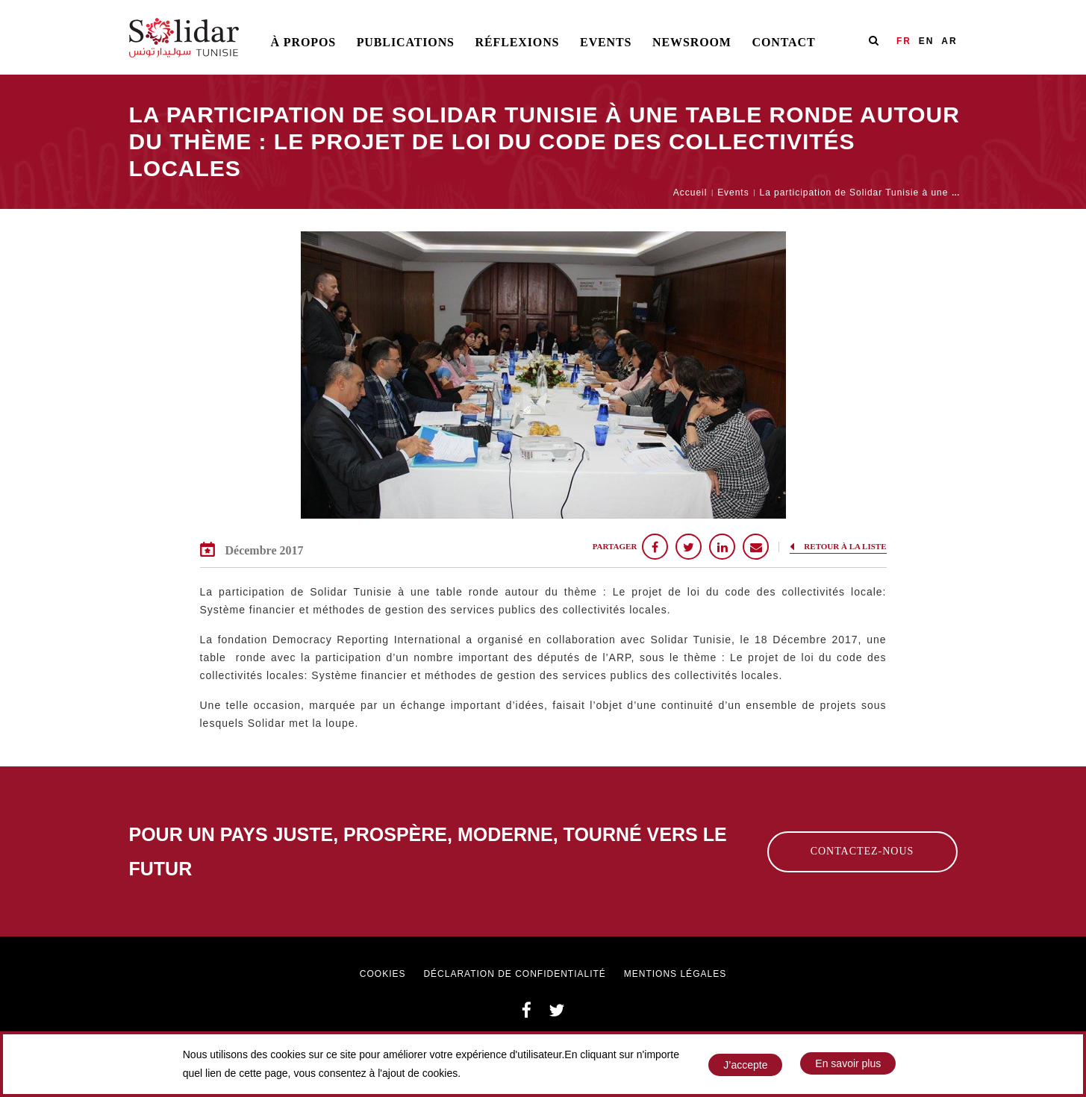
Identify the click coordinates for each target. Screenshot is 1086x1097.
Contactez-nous (862, 851)
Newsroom (691, 42)
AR (949, 41)
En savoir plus (848, 1065)
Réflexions (517, 42)
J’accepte (745, 1066)
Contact (783, 42)
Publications (406, 42)
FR (903, 41)
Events (605, 42)
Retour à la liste (838, 546)
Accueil (690, 192)
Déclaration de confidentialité (514, 974)
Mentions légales (675, 974)
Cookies (383, 974)
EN (926, 41)
